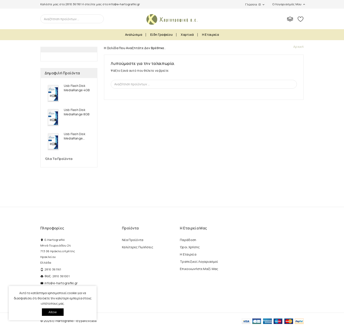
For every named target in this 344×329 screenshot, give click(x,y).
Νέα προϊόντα (132, 240)
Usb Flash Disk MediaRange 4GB (77, 88)
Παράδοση (188, 240)
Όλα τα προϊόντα (59, 159)
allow (52, 312)
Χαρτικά (187, 34)
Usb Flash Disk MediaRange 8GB (76, 112)
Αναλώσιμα (133, 34)
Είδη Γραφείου (161, 34)
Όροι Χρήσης (190, 247)
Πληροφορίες (52, 228)
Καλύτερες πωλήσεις (137, 247)
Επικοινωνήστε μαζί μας (199, 269)
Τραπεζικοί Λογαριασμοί (199, 261)
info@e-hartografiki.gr (124, 4)
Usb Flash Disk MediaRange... (74, 136)
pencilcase (89, 321)
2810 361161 (73, 4)
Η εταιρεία (210, 34)
